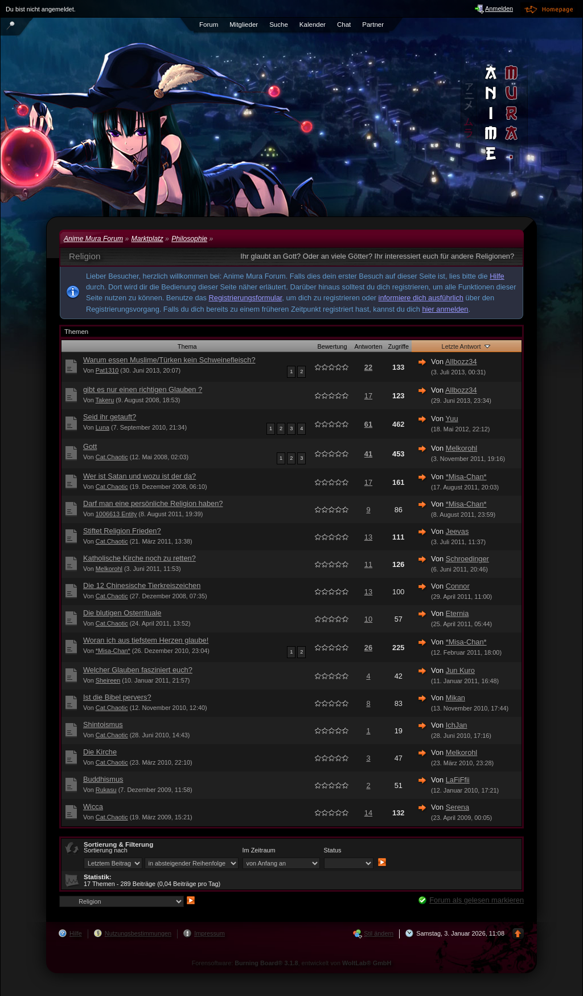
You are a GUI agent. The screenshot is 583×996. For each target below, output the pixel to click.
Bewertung (332, 346)
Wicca (93, 806)
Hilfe (497, 276)
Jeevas (457, 531)
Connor (458, 586)
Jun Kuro (460, 670)
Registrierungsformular (245, 297)
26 (368, 647)
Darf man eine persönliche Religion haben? (153, 503)
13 (368, 537)
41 (368, 454)
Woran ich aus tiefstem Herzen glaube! (145, 640)
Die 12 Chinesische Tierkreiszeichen (141, 585)
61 (368, 424)
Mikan (455, 697)
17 (368, 395)
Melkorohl (461, 448)
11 (368, 564)
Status (333, 850)
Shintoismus (103, 724)
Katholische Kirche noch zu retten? (139, 558)
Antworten (368, 346)
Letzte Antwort (467, 345)
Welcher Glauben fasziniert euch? (137, 670)
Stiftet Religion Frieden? (122, 530)
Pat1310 (107, 370)
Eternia (457, 613)
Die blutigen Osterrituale (122, 613)
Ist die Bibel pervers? (117, 697)
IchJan (456, 725)
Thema (187, 346)
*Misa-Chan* (466, 476)
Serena (457, 807)
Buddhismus (103, 779)
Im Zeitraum (259, 850)
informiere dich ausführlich (421, 297)
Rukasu (106, 789)
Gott (90, 446)
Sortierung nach (106, 850)
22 (368, 367)
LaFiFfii (458, 779)
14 (368, 813)
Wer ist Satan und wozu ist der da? (139, 476)
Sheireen (108, 680)
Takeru (105, 400)
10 (368, 619)
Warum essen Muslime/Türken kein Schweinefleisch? (169, 360)
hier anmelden (445, 309)
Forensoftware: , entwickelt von (292, 963)
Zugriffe (398, 346)
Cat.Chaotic (112, 457)
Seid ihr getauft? (109, 417)
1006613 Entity (116, 514)
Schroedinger (467, 558)
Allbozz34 (461, 361)
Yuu (452, 418)
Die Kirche (100, 752)
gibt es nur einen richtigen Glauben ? (142, 389)
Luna (102, 427)
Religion (85, 256)
